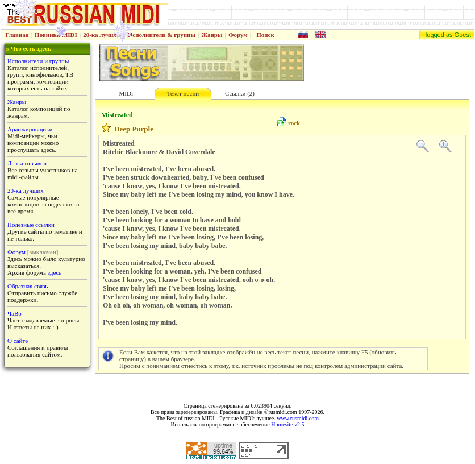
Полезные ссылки (31, 224)
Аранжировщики (29, 129)
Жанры (211, 34)
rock (294, 122)
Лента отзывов (27, 163)
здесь (55, 272)
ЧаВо (14, 313)
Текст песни (183, 93)
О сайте (17, 340)
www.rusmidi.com (298, 418)
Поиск (265, 34)
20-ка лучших (102, 34)
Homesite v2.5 (287, 424)
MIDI (126, 93)
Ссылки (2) (240, 93)
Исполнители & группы (161, 34)
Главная (17, 34)
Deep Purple (133, 129)
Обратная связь (27, 286)
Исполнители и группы (38, 60)
